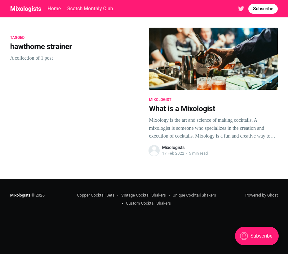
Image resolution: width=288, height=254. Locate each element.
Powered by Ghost (261, 195)
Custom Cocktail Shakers (148, 203)
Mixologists (25, 8)
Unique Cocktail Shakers (194, 195)
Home (54, 8)
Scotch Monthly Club (90, 8)
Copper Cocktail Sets (95, 195)
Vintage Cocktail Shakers (143, 195)
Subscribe (263, 8)
